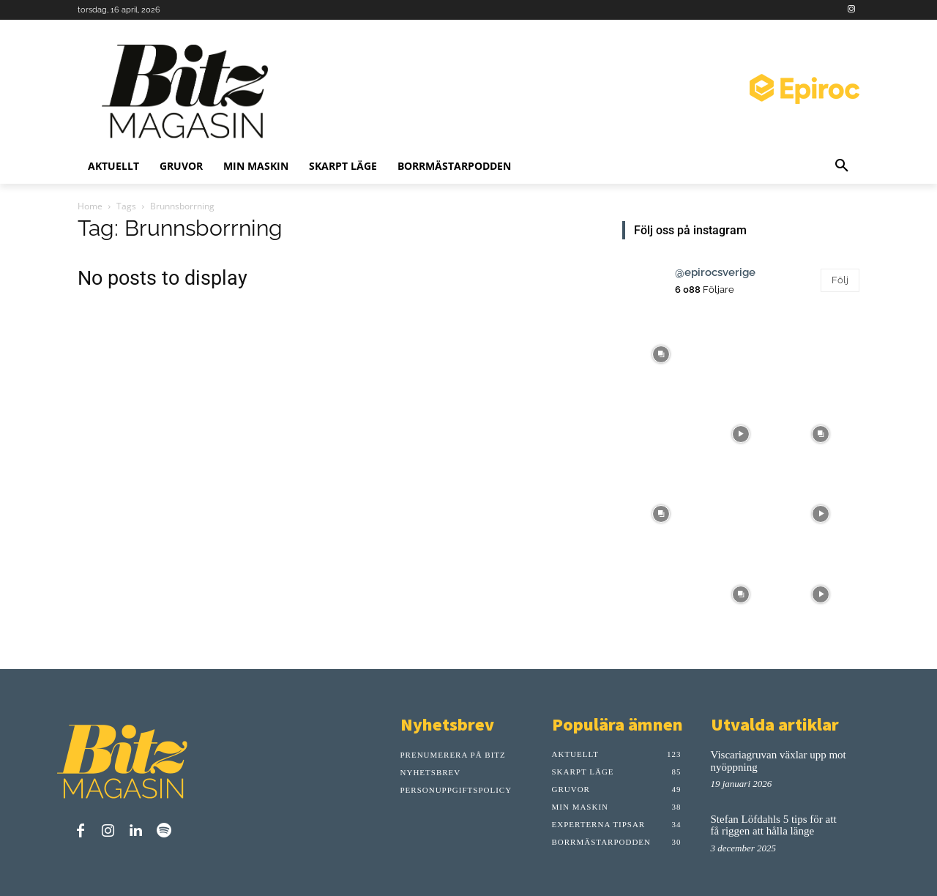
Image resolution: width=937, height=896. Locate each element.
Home (90, 206)
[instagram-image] (660, 352)
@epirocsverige (715, 272)
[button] (841, 166)
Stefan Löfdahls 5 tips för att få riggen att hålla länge (774, 825)
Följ (840, 280)
